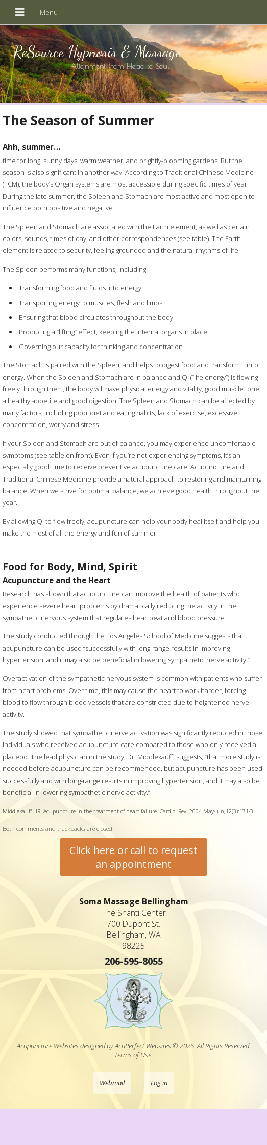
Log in (159, 1082)
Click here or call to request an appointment (133, 857)
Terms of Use (132, 1054)
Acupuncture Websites (48, 1045)
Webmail (112, 1082)
